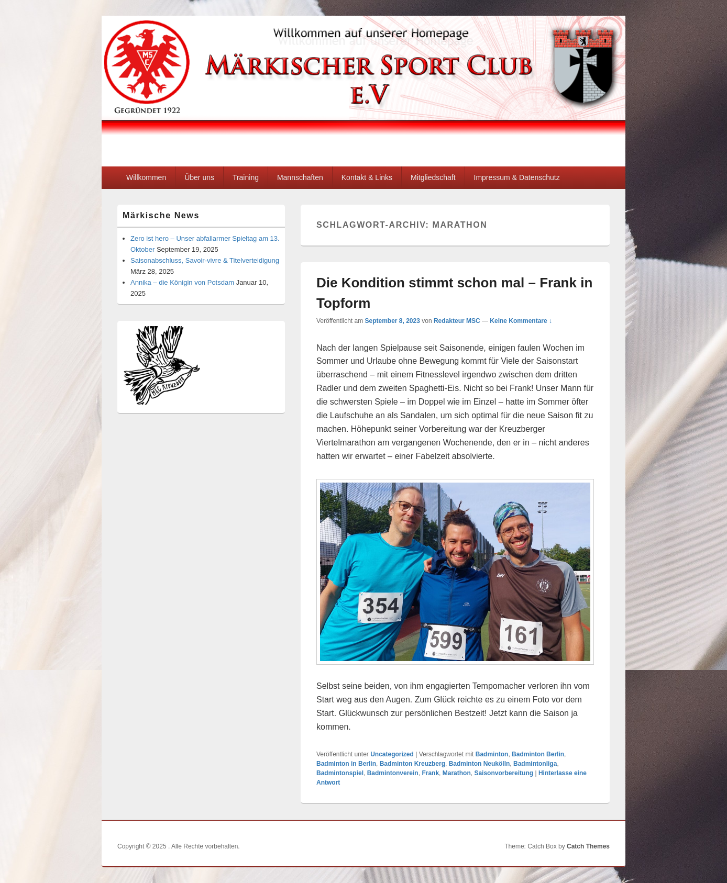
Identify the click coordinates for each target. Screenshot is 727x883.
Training (246, 177)
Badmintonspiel (340, 773)
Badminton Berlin (538, 754)
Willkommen (146, 177)
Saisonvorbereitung (503, 773)
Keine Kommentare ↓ (521, 321)
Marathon (457, 773)
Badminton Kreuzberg (412, 763)
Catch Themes (588, 846)
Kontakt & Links (367, 177)
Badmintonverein (392, 773)
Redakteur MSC (457, 321)
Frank (430, 773)
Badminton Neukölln (479, 763)
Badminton (492, 754)
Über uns (199, 177)
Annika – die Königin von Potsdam (182, 282)
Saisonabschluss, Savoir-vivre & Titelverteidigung (204, 260)
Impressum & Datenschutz (517, 177)
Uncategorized (392, 754)
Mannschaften (300, 177)
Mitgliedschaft (433, 177)
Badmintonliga (535, 763)
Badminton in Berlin (346, 763)
